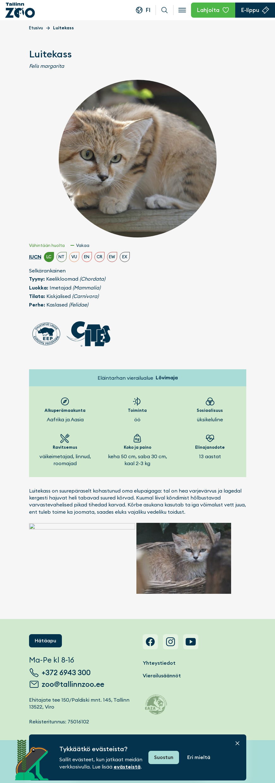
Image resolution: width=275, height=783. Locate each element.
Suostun (163, 757)
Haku (164, 10)
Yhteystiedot (159, 663)
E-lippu (250, 10)
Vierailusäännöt (162, 675)
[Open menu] (182, 10)
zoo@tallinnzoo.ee (73, 684)
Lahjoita (208, 10)
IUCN (35, 257)
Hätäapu (45, 640)
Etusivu (36, 28)
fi (148, 10)
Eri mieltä (198, 757)
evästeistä (127, 766)
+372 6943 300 (66, 672)
